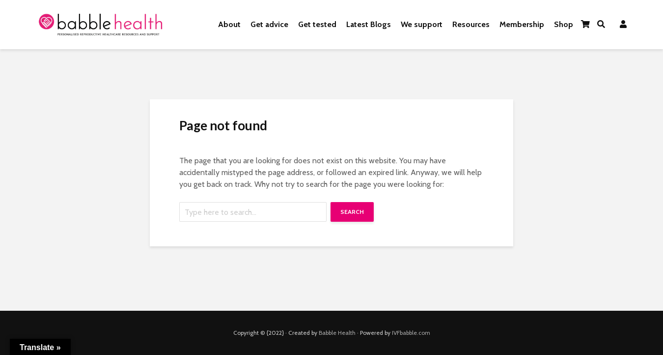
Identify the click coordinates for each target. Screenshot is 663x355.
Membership (521, 24)
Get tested (317, 24)
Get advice (269, 24)
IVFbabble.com (411, 332)
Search (352, 211)
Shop (563, 24)
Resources (471, 24)
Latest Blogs (368, 24)
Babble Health (337, 332)
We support (421, 24)
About (229, 24)
